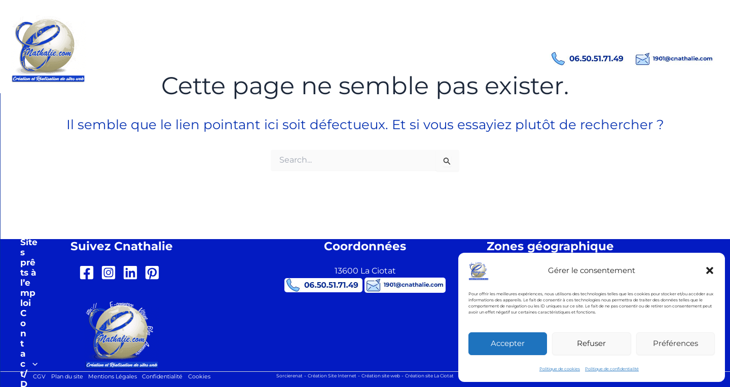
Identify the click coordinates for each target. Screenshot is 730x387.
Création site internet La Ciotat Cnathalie (231, 40)
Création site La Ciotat (437, 375)
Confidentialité (166, 376)
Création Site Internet (326, 375)
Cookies (207, 376)
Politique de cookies (559, 368)
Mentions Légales (111, 376)
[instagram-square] (111, 272)
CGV (31, 376)
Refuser (591, 343)
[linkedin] (132, 272)
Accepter (508, 343)
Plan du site (61, 376)
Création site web (381, 375)
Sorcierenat (279, 375)
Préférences (675, 343)
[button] (710, 270)
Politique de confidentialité (612, 368)
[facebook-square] (89, 272)
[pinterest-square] (154, 272)
